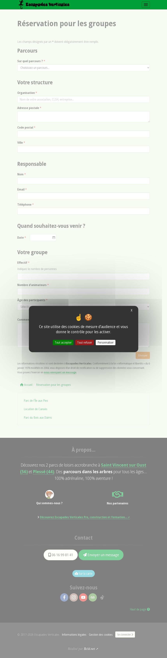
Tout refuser (84, 342)
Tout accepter (63, 342)
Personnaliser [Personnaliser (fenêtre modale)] (106, 342)
